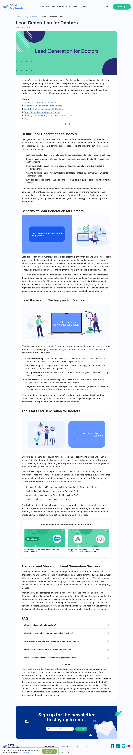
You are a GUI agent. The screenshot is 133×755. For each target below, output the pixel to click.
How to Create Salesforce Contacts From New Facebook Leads (41, 550)
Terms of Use (66, 746)
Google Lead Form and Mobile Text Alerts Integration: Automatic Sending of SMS (83, 550)
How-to (60, 7)
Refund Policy (82, 746)
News (41, 7)
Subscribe (81, 729)
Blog (26, 17)
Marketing (50, 7)
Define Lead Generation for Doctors (41, 102)
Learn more (25, 752)
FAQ (26, 119)
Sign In (107, 7)
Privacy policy (50, 746)
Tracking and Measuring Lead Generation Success (48, 115)
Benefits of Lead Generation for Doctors (43, 106)
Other (76, 7)
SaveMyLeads (28, 679)
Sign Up (121, 7)
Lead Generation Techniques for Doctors (43, 109)
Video (84, 7)
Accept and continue (49, 751)
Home (18, 17)
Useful (69, 7)
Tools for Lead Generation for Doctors (42, 112)
